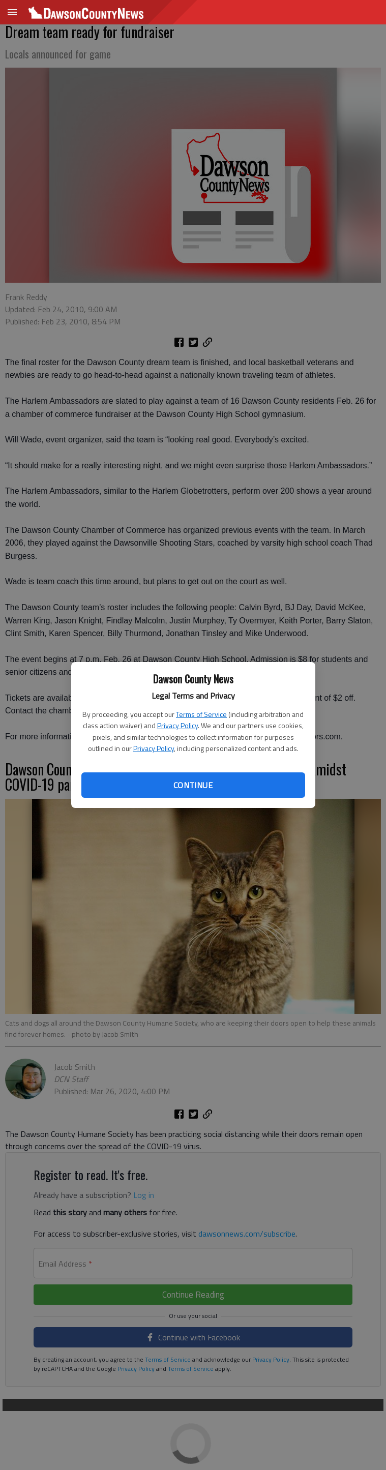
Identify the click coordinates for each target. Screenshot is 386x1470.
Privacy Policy (177, 725)
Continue (193, 785)
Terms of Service (201, 714)
